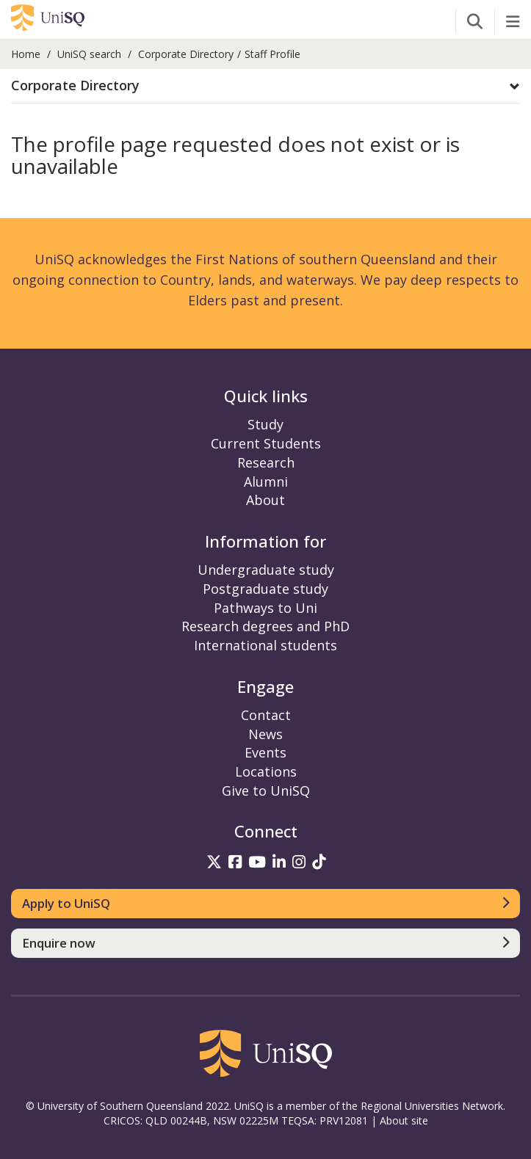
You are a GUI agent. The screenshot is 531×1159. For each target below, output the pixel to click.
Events (265, 752)
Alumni (266, 481)
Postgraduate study (265, 588)
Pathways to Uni (265, 608)
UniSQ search (89, 54)
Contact (266, 715)
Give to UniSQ (266, 790)
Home (25, 54)
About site (404, 1120)
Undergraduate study (266, 569)
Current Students (266, 443)
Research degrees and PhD (265, 626)
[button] (265, 86)
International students (265, 645)
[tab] (265, 86)
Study (265, 424)
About (265, 500)
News (265, 734)
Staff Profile (272, 54)
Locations (266, 771)
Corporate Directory (186, 54)
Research (266, 462)
